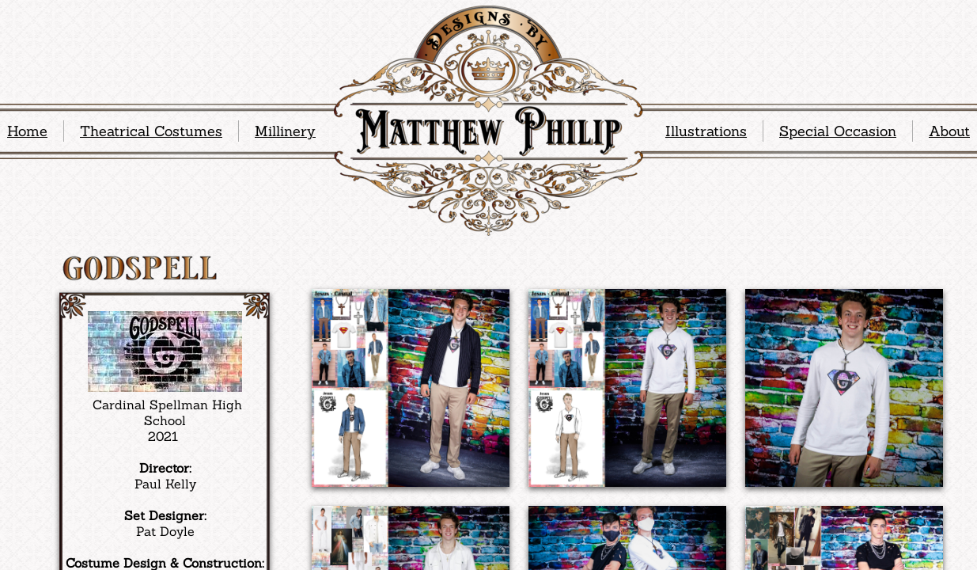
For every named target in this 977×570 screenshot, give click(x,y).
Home (27, 131)
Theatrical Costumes (151, 131)
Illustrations (706, 131)
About (949, 131)
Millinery (285, 131)
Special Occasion (837, 131)
